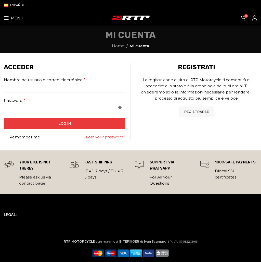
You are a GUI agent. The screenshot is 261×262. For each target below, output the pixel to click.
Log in (65, 123)
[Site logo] (130, 17)
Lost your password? (105, 137)
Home (118, 45)
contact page (32, 183)
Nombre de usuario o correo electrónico (44, 79)
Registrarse (196, 112)
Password (14, 100)
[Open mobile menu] (13, 18)
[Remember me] (5, 137)
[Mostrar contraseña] (120, 107)
